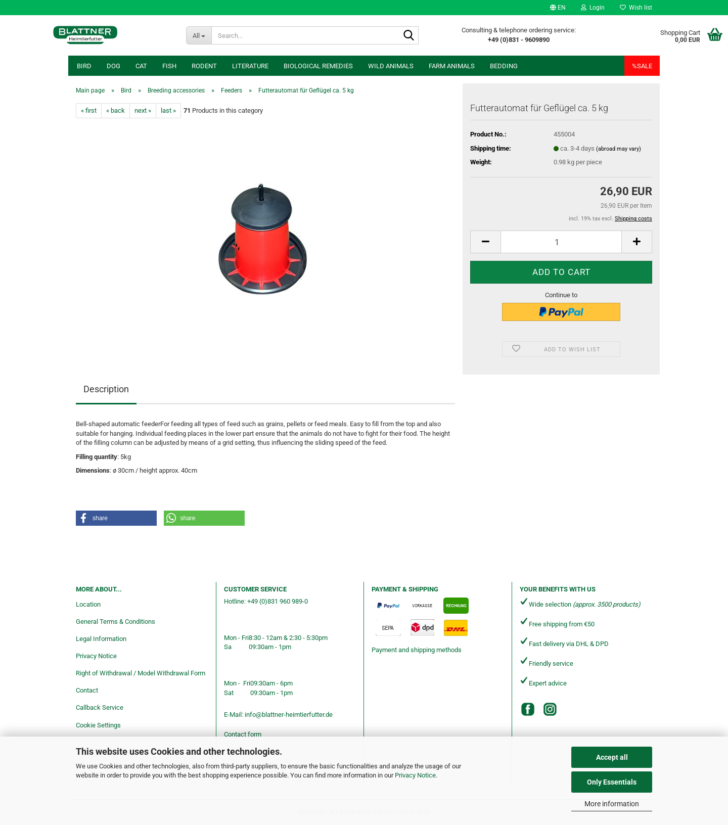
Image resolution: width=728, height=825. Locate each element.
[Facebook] (528, 709)
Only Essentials (611, 782)
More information (611, 804)
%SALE (642, 66)
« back (115, 110)
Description (106, 389)
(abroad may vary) (618, 149)
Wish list (636, 7)
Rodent (204, 66)
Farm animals (452, 66)
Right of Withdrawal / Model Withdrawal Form (140, 673)
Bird (84, 66)
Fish (169, 66)
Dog (113, 66)
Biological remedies (318, 66)
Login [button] (593, 7)
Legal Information (101, 639)
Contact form (242, 734)
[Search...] (198, 35)
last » (168, 110)
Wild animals (391, 66)
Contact (87, 690)
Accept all (612, 757)
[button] (557, 7)
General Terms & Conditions (115, 621)
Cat (141, 66)
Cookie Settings (98, 725)
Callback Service (99, 707)
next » (142, 110)
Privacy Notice (415, 775)
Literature (250, 66)
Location (88, 604)
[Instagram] (550, 709)
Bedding (504, 66)
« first (89, 110)
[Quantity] (561, 242)
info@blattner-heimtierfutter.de (289, 714)
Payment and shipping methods (417, 650)
